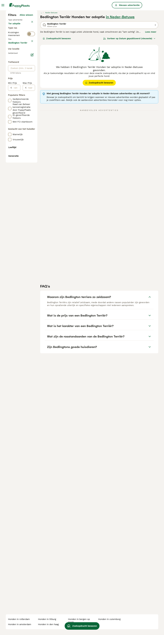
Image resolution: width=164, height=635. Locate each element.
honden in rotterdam (19, 619)
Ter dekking (17, 93)
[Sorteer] (129, 91)
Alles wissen (26, 67)
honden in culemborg (109, 619)
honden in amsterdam (19, 624)
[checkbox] (10, 125)
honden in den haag (48, 624)
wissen (29, 111)
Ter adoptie (17, 86)
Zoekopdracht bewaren (57, 91)
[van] (16, 222)
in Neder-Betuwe (120, 70)
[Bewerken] (32, 189)
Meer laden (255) (24, 177)
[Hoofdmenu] (3, 5)
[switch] (31, 104)
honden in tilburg (47, 619)
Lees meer (150, 84)
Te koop (15, 79)
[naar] (31, 222)
